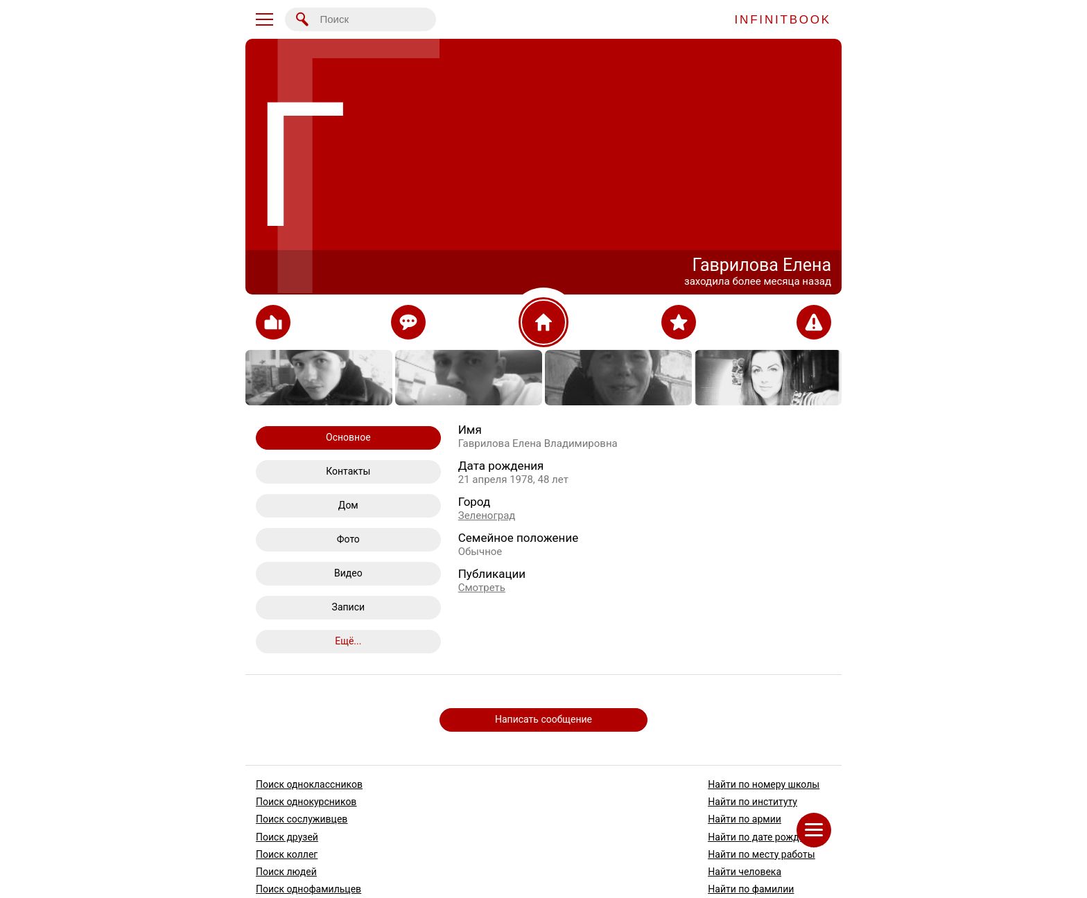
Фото (348, 539)
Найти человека (744, 871)
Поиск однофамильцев (308, 889)
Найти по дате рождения (764, 836)
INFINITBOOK (783, 19)
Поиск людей (286, 871)
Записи (348, 607)
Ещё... (348, 640)
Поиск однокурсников (306, 801)
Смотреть (481, 587)
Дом (348, 505)
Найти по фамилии (751, 889)
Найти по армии (744, 819)
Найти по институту (752, 801)
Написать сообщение (543, 719)
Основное (348, 437)
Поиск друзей (287, 836)
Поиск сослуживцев (301, 819)
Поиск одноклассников (309, 784)
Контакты (348, 471)
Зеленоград (487, 515)
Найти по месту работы (761, 853)
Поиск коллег (287, 853)
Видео (348, 573)
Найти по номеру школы (763, 784)
